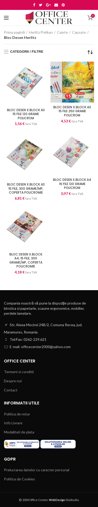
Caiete (62, 32)
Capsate (79, 32)
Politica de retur (17, 414)
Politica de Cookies (19, 479)
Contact (11, 390)
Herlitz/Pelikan (41, 32)
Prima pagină (14, 32)
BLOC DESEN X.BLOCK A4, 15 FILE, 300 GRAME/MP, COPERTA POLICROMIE (25, 260)
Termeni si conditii (19, 371)
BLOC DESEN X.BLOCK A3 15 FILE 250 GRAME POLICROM (72, 111)
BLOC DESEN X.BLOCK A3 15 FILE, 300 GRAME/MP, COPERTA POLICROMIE (26, 188)
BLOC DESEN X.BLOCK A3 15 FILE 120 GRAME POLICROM (26, 114)
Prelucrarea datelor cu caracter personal (36, 470)
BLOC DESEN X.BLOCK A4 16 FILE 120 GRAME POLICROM (72, 184)
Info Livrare (13, 423)
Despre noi (13, 381)
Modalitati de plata (19, 432)
